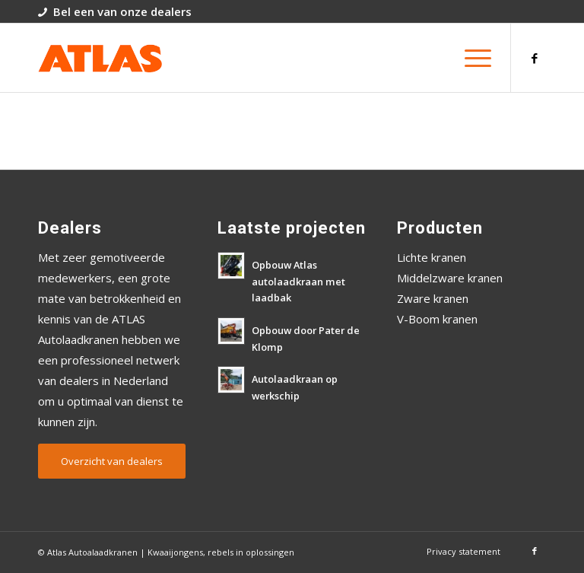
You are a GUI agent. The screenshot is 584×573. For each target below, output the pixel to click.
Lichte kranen (431, 257)
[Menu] (470, 58)
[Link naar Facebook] (534, 57)
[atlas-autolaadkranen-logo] (100, 58)
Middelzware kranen (450, 277)
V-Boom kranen (437, 318)
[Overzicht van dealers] (112, 461)
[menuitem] (470, 58)
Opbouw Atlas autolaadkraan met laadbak (298, 281)
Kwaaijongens (175, 552)
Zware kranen (432, 298)
